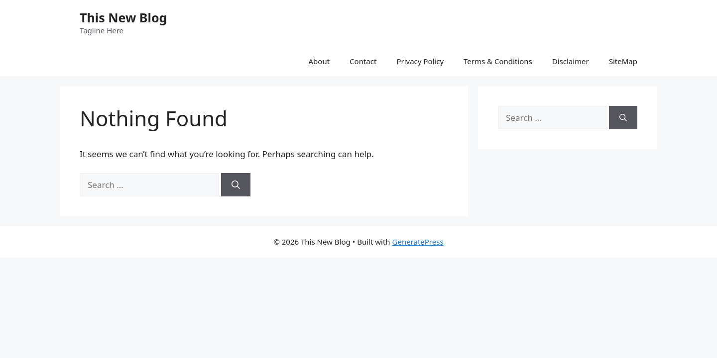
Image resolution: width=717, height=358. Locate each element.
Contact (363, 61)
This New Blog (123, 17)
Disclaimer (570, 61)
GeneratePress (418, 242)
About (319, 61)
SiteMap (623, 61)
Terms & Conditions (498, 61)
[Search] (235, 185)
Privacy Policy (420, 61)
